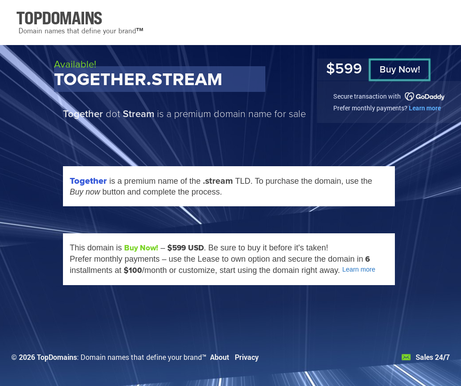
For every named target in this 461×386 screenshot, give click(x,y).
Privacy (247, 357)
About (219, 357)
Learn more (425, 108)
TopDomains (57, 357)
